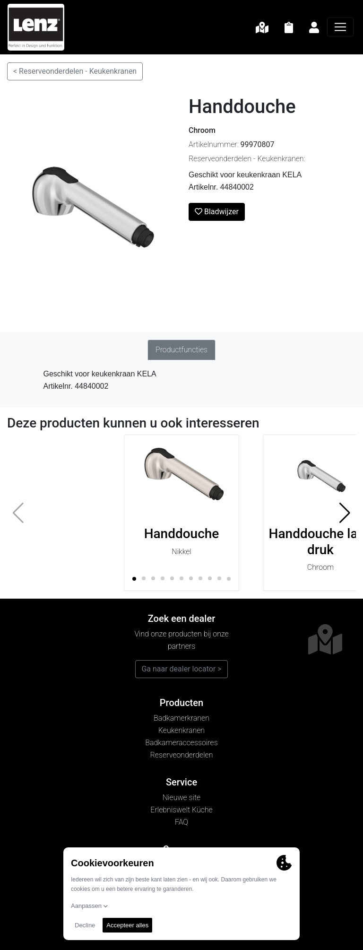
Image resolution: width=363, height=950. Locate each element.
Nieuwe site (181, 797)
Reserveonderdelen (181, 754)
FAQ (181, 822)
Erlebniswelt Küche (181, 809)
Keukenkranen (181, 730)
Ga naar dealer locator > (181, 668)
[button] (344, 513)
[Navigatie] (340, 26)
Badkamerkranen (181, 718)
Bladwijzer (217, 211)
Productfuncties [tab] (181, 349)
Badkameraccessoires (181, 742)
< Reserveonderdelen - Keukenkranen (75, 71)
